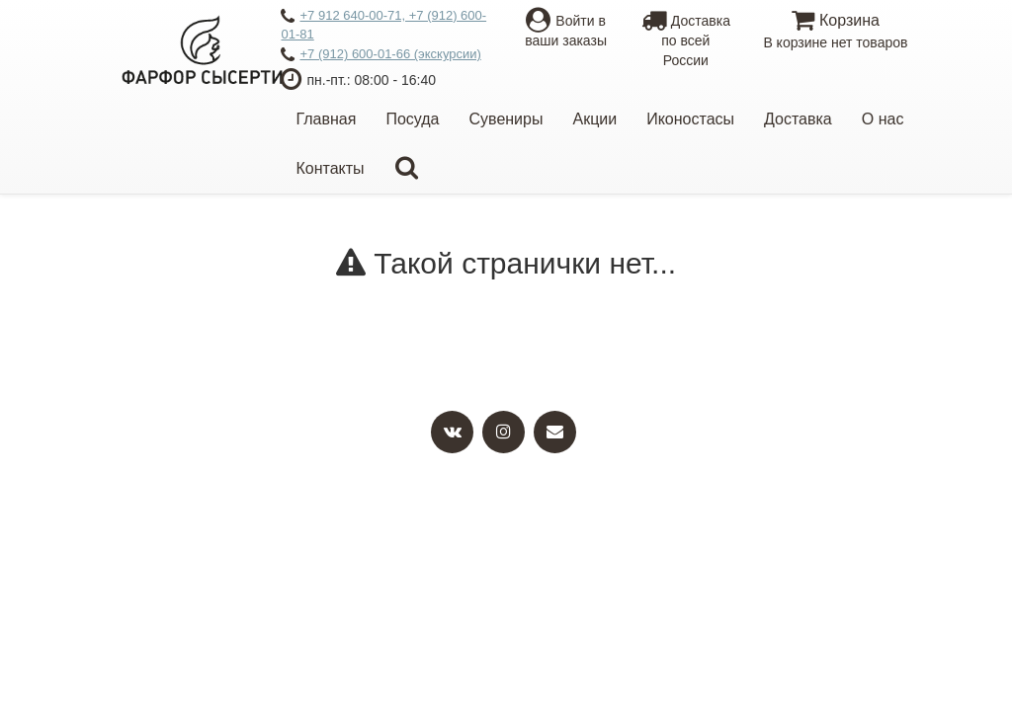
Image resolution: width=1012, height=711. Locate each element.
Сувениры (506, 119)
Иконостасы (690, 119)
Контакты (329, 168)
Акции (594, 119)
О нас (883, 119)
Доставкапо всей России (685, 40)
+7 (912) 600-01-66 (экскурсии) (380, 55)
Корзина (835, 32)
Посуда (412, 119)
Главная (325, 119)
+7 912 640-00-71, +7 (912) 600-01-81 (383, 24)
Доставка (798, 119)
